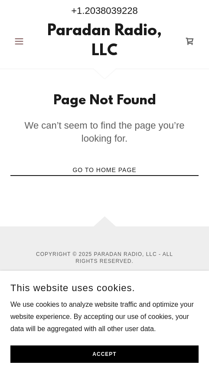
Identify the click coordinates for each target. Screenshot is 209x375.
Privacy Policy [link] (104, 282)
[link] (104, 41)
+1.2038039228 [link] (104, 10)
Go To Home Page (104, 169)
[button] (24, 41)
